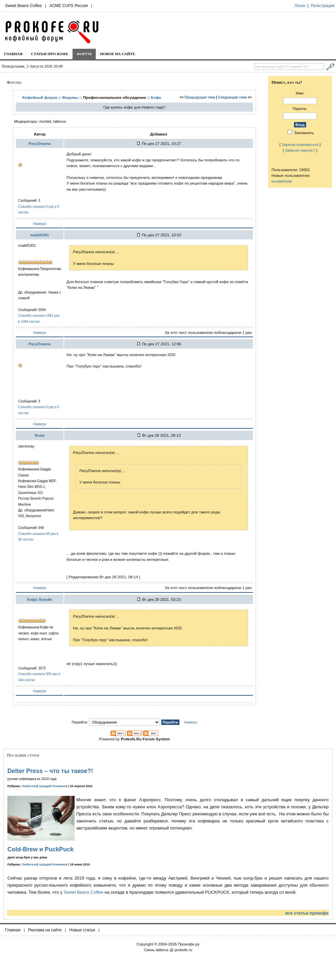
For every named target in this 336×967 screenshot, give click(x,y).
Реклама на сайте (45, 930)
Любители (29, 786)
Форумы (70, 97)
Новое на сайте (117, 54)
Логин (299, 5)
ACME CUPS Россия (68, 5)
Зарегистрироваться (300, 144)
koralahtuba (281, 181)
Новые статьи (82, 930)
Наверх (39, 223)
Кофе (156, 97)
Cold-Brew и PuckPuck (40, 849)
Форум (84, 54)
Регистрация (322, 5)
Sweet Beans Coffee (23, 5)
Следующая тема (232, 97)
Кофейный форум (39, 97)
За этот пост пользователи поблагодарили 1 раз (208, 332)
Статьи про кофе (49, 54)
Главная (13, 54)
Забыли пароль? (300, 150)
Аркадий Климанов (53, 786)
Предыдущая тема (199, 97)
